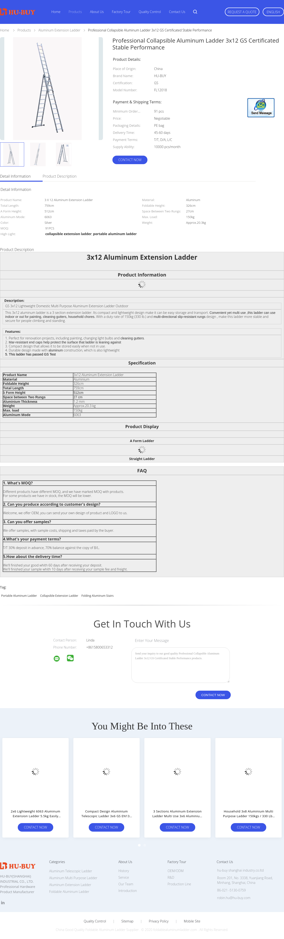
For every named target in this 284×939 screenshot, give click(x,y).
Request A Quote (242, 12)
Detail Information (15, 176)
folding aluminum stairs (97, 596)
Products (75, 11)
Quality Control (150, 11)
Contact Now (130, 160)
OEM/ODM (176, 871)
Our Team (125, 884)
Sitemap (127, 921)
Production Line (179, 884)
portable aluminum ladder (19, 596)
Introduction (127, 890)
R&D (171, 877)
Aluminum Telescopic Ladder (70, 871)
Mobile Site (192, 921)
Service (123, 877)
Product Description (59, 176)
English (273, 12)
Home (55, 11)
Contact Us (177, 11)
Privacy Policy (159, 921)
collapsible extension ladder (59, 596)
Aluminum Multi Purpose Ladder (73, 878)
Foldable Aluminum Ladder (69, 891)
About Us (97, 11)
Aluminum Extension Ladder (70, 884)
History (123, 871)
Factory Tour (121, 11)
